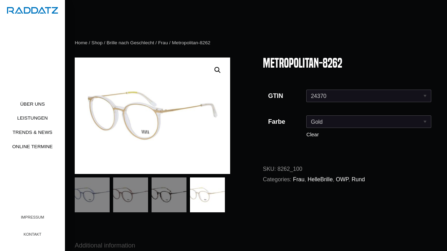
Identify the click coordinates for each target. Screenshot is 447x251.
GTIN (275, 95)
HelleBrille (320, 179)
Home (81, 42)
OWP (342, 179)
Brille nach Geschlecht (130, 42)
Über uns (32, 104)
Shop (97, 42)
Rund (358, 179)
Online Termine (32, 146)
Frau (163, 42)
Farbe (276, 121)
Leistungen (32, 118)
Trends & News (32, 132)
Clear (312, 134)
